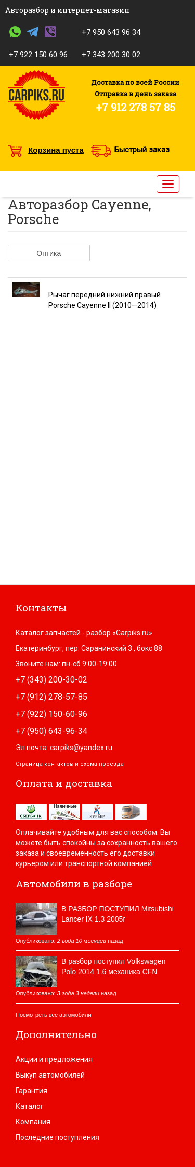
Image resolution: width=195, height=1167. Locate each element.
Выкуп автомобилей (50, 1075)
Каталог (30, 1106)
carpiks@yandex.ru (81, 747)
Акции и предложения (54, 1059)
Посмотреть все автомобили (54, 1015)
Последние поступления (57, 1137)
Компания (33, 1122)
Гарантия (31, 1090)
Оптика (48, 253)
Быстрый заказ (142, 149)
